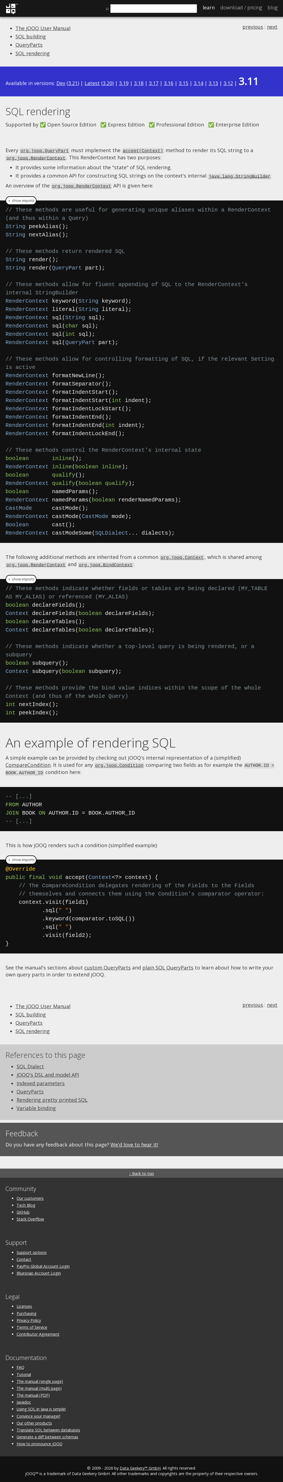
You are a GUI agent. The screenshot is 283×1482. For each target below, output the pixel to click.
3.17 (153, 83)
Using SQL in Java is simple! (41, 1406)
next (272, 26)
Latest (92, 83)
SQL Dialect (30, 1063)
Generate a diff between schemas (47, 1433)
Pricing (241, 7)
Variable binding (36, 1104)
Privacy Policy (29, 1317)
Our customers (30, 1195)
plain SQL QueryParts (167, 964)
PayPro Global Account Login (43, 1263)
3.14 (198, 83)
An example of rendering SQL (91, 740)
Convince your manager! (38, 1412)
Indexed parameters (41, 1080)
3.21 (73, 83)
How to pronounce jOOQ (39, 1440)
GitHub (23, 1208)
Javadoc (24, 1398)
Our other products (34, 1419)
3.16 (168, 83)
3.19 (124, 83)
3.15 (183, 83)
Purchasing (26, 1310)
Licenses (24, 1303)
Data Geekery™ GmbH (140, 1464)
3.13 (213, 83)
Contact (24, 1256)
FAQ (20, 1364)
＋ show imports (21, 199)
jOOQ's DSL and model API (48, 1071)
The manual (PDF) (33, 1391)
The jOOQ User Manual (42, 28)
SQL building (30, 36)
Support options (32, 1249)
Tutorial (24, 1371)
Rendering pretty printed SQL (52, 1096)
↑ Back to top (141, 1170)
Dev (60, 83)
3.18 (138, 83)
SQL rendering (32, 53)
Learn (209, 7)
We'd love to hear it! (134, 1141)
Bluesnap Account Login (39, 1269)
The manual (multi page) (39, 1385)
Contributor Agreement (38, 1330)
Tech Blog (26, 1201)
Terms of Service (32, 1324)
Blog (272, 7)
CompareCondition (28, 762)
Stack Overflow (30, 1215)
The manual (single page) (40, 1378)
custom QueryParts (107, 964)
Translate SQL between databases (48, 1426)
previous (252, 26)
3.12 (228, 83)
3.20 (107, 83)
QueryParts (29, 44)
